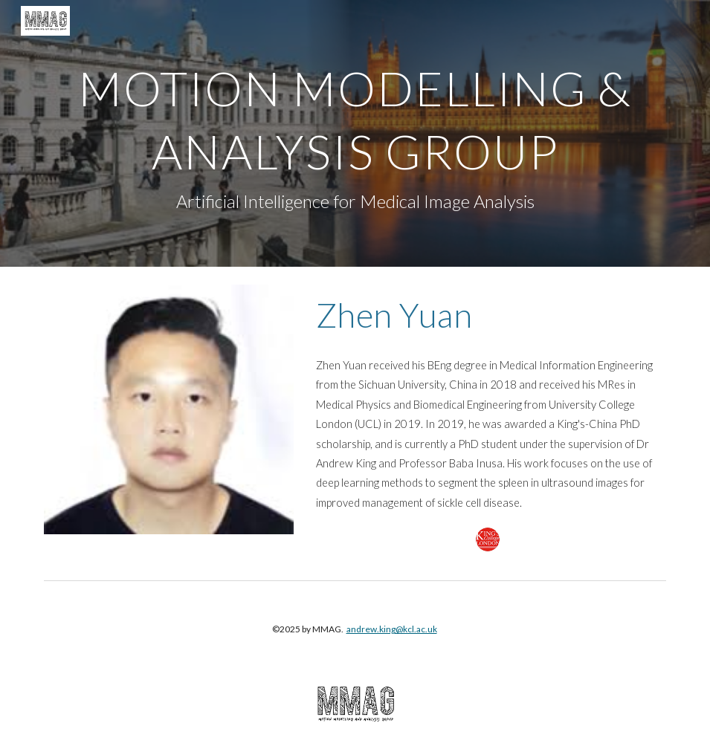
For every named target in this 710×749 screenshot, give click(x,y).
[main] (355, 133)
